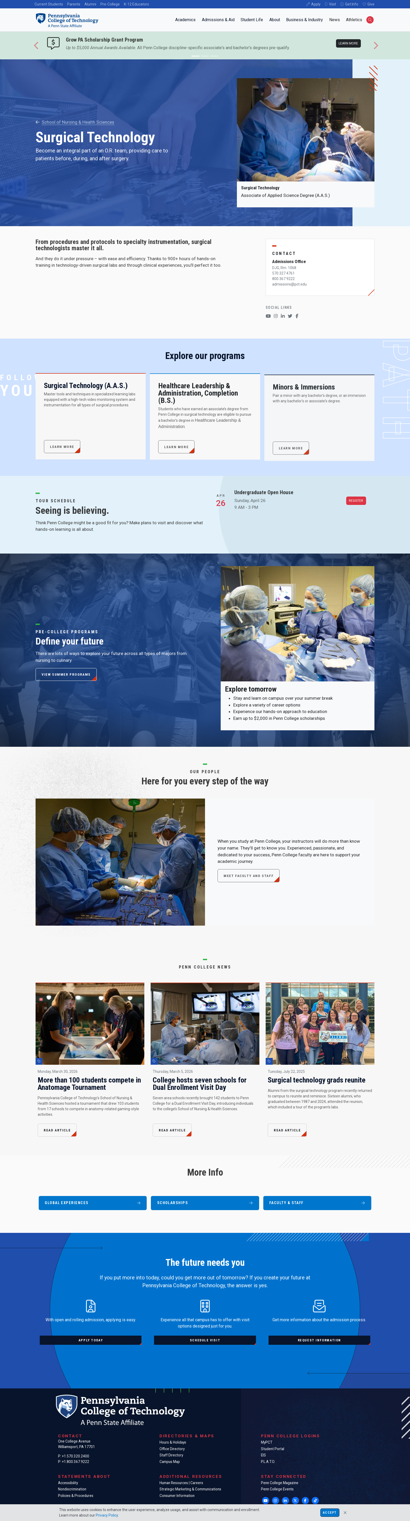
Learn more (348, 43)
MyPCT (266, 1442)
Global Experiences (93, 1202)
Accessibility (68, 1483)
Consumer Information (177, 1496)
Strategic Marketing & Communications (190, 1489)
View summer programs (66, 674)
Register (356, 501)
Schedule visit (205, 1340)
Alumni (90, 4)
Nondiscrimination (72, 1489)
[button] (36, 45)
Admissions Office (289, 261)
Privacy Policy (107, 1515)
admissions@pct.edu (289, 284)
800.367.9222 (283, 279)
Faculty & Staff (317, 1202)
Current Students (49, 4)
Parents (73, 4)
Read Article (57, 1130)
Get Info (351, 4)
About (274, 19)
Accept (330, 1512)
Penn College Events (277, 1489)
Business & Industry (304, 19)
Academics (185, 19)
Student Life (252, 19)
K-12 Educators (136, 4)
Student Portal (272, 1449)
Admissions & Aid (218, 19)
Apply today (90, 1340)
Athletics (354, 19)
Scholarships (205, 1202)
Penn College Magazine (279, 1483)
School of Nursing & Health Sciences (75, 122)
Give (370, 4)
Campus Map (170, 1462)
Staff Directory (171, 1455)
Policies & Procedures (75, 1496)
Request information (319, 1340)
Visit (332, 4)
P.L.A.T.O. (268, 1462)
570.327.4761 (283, 273)
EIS (263, 1455)
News (334, 19)
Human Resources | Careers (181, 1483)
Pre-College (110, 4)
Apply (316, 4)
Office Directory (172, 1449)
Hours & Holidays (173, 1442)
